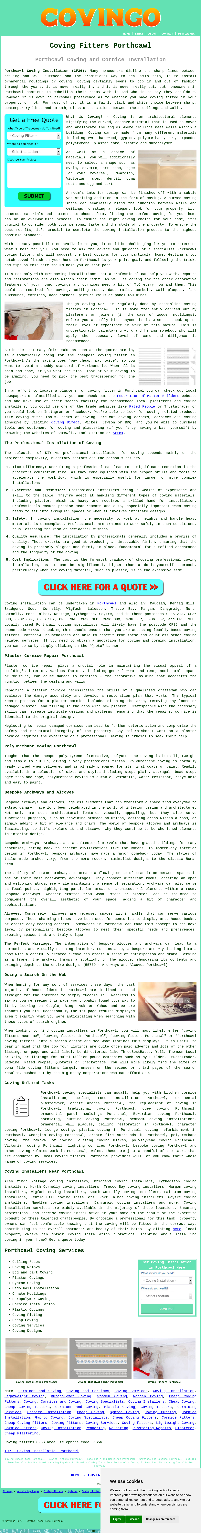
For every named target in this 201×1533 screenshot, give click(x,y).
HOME (126, 33)
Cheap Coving (181, 1402)
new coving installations (70, 274)
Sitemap (7, 1491)
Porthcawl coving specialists (71, 1093)
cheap (85, 361)
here (177, 1229)
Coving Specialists (105, 1402)
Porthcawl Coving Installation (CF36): (46, 71)
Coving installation (25, 603)
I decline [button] (134, 1519)
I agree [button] (117, 1519)
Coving (94, 133)
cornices (36, 295)
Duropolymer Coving (71, 1396)
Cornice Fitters (178, 1418)
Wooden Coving (112, 1396)
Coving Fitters (156, 1407)
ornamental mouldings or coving (38, 81)
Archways (155, 884)
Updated (72, 1491)
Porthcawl (106, 603)
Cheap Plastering (21, 1433)
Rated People (142, 407)
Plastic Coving (119, 1407)
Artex (118, 433)
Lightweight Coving (25, 1396)
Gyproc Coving (124, 1412)
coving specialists (77, 625)
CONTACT (167, 33)
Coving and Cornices (88, 1391)
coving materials (177, 495)
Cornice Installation (49, 1412)
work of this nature (153, 325)
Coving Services (130, 1391)
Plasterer (184, 1428)
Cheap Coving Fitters (27, 1407)
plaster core (106, 143)
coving (137, 453)
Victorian (75, 179)
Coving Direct (65, 422)
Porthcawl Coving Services (44, 1251)
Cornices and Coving (39, 1391)
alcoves (82, 930)
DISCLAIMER (186, 33)
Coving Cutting (160, 1412)
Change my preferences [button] (160, 1519)
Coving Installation (173, 1391)
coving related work (37, 1151)
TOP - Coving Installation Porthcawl (42, 1451)
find (21, 1181)
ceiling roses (88, 290)
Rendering (95, 1428)
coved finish (30, 260)
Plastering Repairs (151, 1428)
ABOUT (152, 33)
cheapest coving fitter (102, 355)
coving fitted (164, 97)
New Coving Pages (28, 1491)
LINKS (139, 33)
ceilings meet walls (156, 127)
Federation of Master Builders (148, 396)
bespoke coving (148, 1146)
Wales (96, 1151)
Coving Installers (146, 1402)
